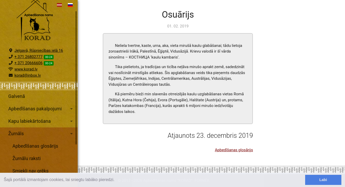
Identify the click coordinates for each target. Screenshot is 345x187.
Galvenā (16, 106)
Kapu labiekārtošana (41, 131)
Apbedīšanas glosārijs (35, 156)
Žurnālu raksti (26, 168)
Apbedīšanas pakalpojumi (41, 118)
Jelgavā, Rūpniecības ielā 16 (38, 60)
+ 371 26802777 (28, 66)
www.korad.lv (26, 79)
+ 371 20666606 (28, 72)
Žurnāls (41, 143)
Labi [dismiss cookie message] (323, 180)
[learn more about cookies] (116, 180)
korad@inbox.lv (27, 85)
